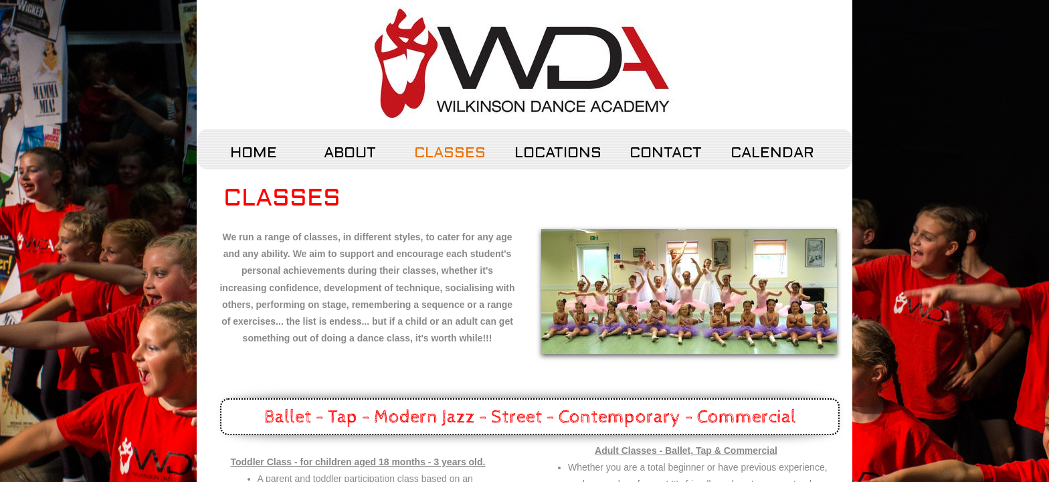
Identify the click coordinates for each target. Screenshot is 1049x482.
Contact (666, 152)
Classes (450, 152)
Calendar (772, 152)
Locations (557, 152)
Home (253, 152)
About (350, 152)
